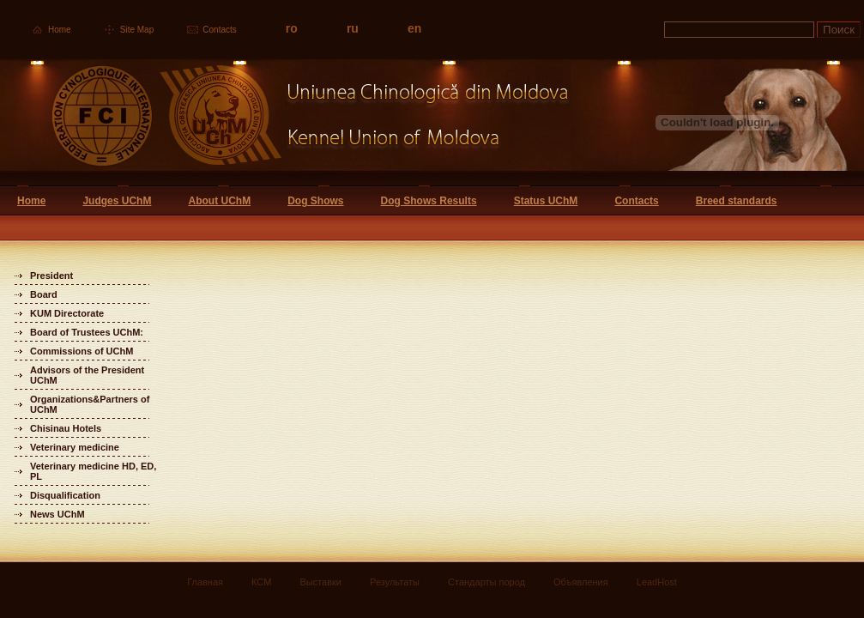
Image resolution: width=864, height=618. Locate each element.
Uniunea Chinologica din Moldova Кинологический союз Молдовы (285, 122)
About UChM (219, 201)
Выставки (320, 582)
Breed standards (736, 201)
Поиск (839, 29)
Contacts (219, 29)
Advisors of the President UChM (87, 375)
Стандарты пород (486, 582)
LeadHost (657, 582)
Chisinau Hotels (65, 428)
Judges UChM (116, 201)
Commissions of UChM (81, 351)
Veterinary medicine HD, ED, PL (93, 471)
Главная (205, 582)
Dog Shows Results (429, 201)
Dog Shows (315, 201)
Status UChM (546, 201)
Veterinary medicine (74, 447)
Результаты (395, 582)
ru (353, 28)
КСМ (261, 582)
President (51, 275)
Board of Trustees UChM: (86, 332)
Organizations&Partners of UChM (89, 404)
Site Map (137, 29)
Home (59, 29)
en (414, 28)
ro (292, 28)
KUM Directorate (67, 313)
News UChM (57, 514)
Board (43, 294)
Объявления (580, 582)
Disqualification (65, 495)
